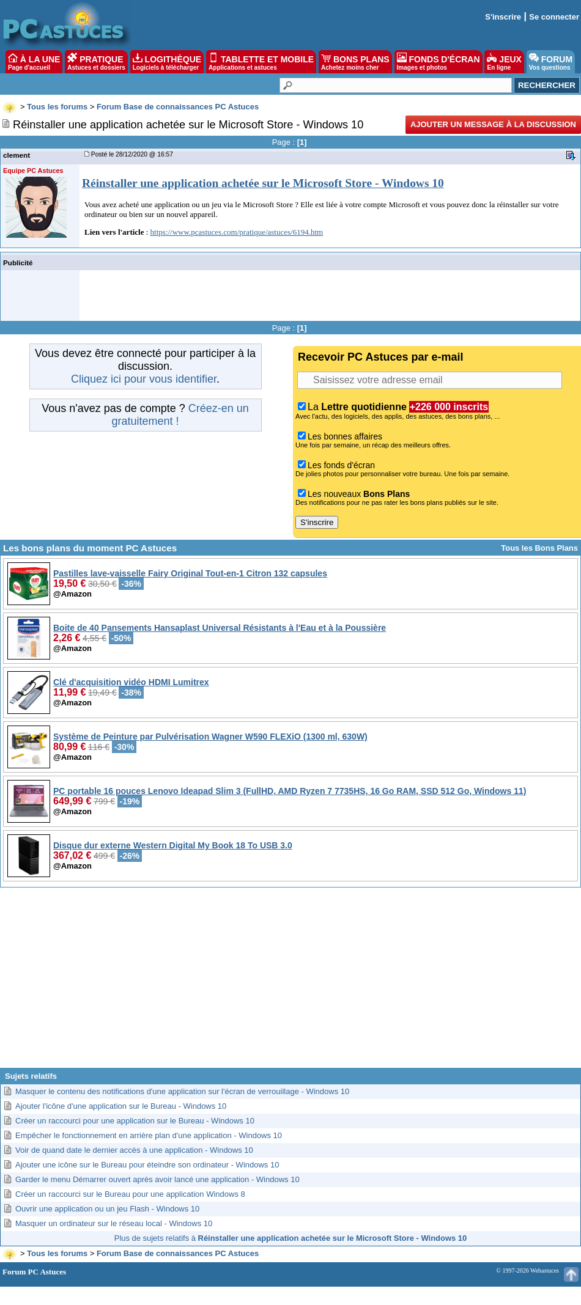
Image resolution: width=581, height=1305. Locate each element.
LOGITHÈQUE (167, 62)
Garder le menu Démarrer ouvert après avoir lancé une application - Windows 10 (157, 1179)
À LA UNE (34, 62)
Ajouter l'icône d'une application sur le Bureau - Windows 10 (120, 1106)
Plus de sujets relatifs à (290, 1238)
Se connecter (554, 16)
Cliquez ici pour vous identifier (143, 379)
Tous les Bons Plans (539, 548)
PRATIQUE (96, 62)
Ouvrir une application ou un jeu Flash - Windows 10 (107, 1208)
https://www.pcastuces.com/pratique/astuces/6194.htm (237, 232)
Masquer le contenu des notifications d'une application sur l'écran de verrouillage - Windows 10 (182, 1091)
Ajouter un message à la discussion (493, 124)
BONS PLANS (355, 62)
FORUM (550, 62)
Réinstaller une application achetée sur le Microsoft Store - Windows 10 (263, 183)
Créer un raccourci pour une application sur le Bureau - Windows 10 (134, 1120)
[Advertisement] (290, 982)
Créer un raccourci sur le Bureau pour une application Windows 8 (130, 1194)
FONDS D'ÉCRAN (438, 62)
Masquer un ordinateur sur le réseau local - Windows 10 (113, 1223)
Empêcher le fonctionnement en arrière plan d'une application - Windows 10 (148, 1135)
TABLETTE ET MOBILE (261, 62)
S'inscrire (503, 16)
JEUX (504, 62)
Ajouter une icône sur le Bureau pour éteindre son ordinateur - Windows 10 (147, 1164)
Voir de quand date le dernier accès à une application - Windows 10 (134, 1150)
